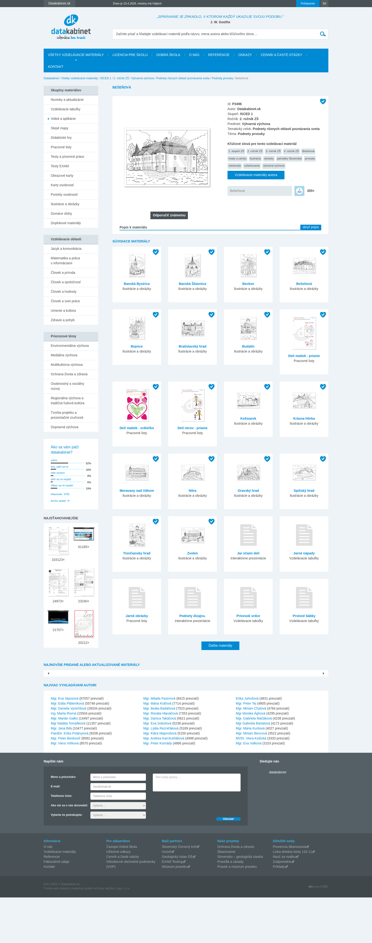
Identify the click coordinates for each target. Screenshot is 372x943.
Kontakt (55, 67)
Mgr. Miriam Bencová (251, 779)
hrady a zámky (237, 158)
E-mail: (55, 832)
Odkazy (245, 55)
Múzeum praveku (174, 912)
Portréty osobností (64, 194)
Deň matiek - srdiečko (137, 428)
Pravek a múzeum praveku (237, 912)
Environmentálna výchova (70, 346)
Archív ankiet (58, 500)
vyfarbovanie (252, 165)
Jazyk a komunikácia (66, 249)
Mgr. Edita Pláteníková (67, 749)
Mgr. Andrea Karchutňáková (163, 784)
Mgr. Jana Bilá (61, 774)
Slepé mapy (59, 128)
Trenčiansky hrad (136, 553)
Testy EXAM (60, 166)
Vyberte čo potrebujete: (67, 860)
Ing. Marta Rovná (63, 759)
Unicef (166, 897)
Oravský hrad (248, 490)
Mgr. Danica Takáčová (159, 764)
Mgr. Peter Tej (246, 749)
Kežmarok (248, 418)
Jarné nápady (304, 553)
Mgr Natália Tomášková (68, 769)
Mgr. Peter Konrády (157, 789)
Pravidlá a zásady (230, 907)
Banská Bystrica (137, 284)
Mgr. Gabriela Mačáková (254, 764)
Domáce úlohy (61, 213)
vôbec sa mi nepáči (62, 485)
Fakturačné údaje (56, 907)
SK (324, 3)
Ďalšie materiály (220, 645)
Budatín (248, 346)
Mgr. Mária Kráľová (157, 749)
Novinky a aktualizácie (67, 100)
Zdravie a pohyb (62, 320)
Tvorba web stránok (56, 934)
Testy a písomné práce (67, 156)
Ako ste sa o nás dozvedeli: (69, 851)
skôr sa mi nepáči (61, 479)
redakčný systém (82, 934)
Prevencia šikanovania (289, 892)
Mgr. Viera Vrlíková (65, 789)
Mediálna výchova (64, 355)
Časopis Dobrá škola (121, 892)
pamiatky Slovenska (289, 158)
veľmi (54, 460)
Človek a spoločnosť (66, 282)
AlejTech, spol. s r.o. (117, 934)
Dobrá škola (168, 55)
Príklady (279, 912)
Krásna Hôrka (304, 418)
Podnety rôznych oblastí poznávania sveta (182, 78)
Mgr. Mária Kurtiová (250, 774)
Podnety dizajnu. (192, 616)
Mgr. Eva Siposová (65, 744)
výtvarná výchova (273, 165)
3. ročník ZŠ (273, 151)
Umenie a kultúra (63, 310)
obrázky (269, 158)
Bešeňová (308, 151)
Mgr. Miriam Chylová (251, 754)
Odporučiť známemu (169, 215)
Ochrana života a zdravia (69, 374)
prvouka (310, 158)
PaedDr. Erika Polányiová (69, 779)
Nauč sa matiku (284, 902)
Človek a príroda (63, 272)
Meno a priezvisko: (63, 822)
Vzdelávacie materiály (60, 897)
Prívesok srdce (248, 616)
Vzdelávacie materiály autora (256, 175)
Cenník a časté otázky (281, 55)
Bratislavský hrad (192, 346)
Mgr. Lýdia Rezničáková (161, 774)
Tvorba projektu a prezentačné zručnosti (67, 415)
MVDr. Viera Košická (251, 784)
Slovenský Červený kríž (179, 892)
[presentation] (189, 848)
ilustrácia (255, 158)
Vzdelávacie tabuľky (65, 109)
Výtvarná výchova (142, 78)
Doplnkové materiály (66, 223)
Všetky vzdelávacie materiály (76, 55)
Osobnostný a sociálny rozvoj (67, 386)
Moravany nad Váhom (137, 490)
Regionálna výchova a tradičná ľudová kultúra (67, 400)
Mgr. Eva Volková (248, 789)
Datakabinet (51, 78)
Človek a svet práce (65, 301)
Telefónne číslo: (61, 841)
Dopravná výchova (64, 427)
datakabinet (277, 818)
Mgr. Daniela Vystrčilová (68, 754)
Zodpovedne (282, 907)
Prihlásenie (308, 3)
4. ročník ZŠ (291, 151)
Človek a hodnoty (63, 291)
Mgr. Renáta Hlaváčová (160, 759)
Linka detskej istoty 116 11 (292, 897)
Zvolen (192, 553)
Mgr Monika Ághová (250, 759)
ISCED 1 (105, 78)
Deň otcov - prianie (192, 428)
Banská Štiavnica (192, 284)
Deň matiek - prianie (304, 356)
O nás (194, 55)
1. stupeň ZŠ (236, 151)
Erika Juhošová (247, 744)
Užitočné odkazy (118, 897)
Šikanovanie (226, 897)
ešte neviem (58, 472)
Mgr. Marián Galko (64, 764)
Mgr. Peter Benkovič (65, 784)
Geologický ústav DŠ (177, 902)
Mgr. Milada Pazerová (159, 744)
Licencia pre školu (130, 55)
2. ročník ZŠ (121, 78)
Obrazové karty (62, 175)
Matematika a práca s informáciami (65, 260)
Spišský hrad (304, 490)
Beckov (248, 284)
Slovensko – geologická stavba (240, 902)
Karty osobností (62, 185)
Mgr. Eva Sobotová (157, 769)
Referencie (218, 55)
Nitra (192, 490)
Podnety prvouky (222, 78)
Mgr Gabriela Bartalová (253, 769)
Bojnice (137, 346)
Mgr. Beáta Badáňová (159, 754)
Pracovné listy (61, 147)
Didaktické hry (61, 137)
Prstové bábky (304, 616)
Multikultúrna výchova (67, 365)
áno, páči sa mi (59, 466)
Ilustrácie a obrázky (65, 204)
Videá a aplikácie (63, 119)
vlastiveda (234, 165)
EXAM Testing (172, 907)
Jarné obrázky (137, 616)
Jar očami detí (248, 553)
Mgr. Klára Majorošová (160, 779)
